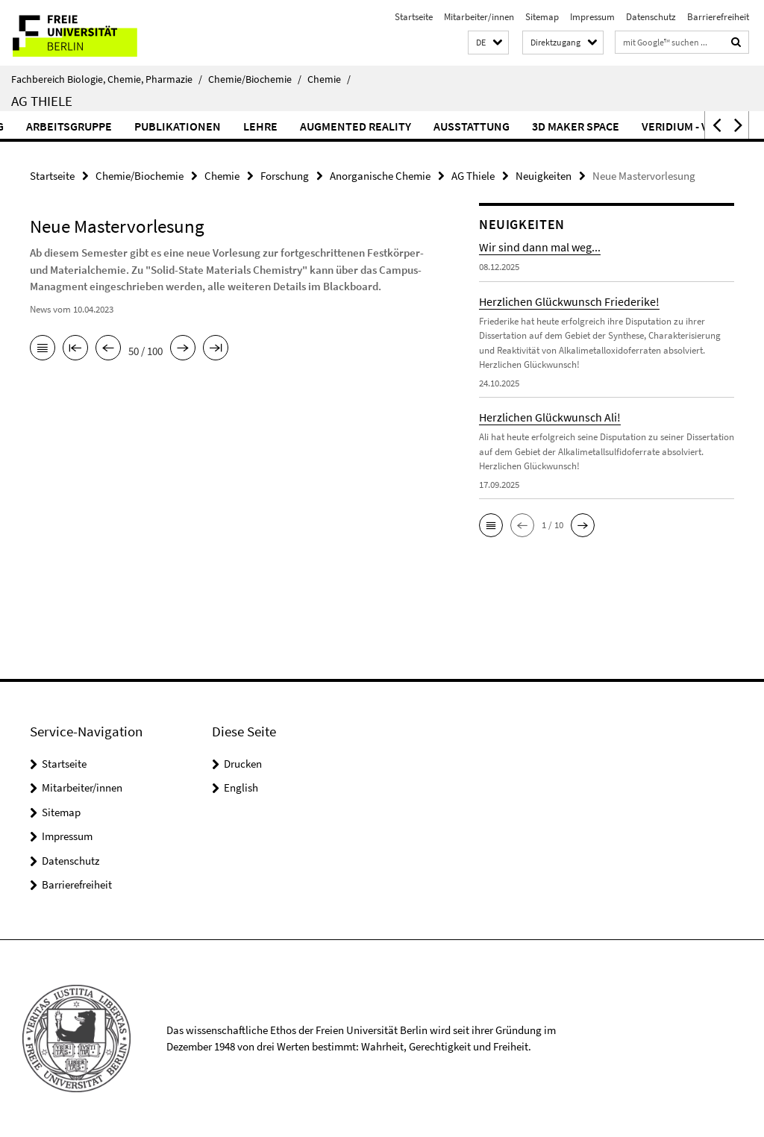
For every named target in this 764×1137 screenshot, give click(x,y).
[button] (488, 43)
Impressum (592, 16)
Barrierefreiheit (718, 16)
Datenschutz (651, 16)
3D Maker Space (619, 126)
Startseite (414, 16)
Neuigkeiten (544, 176)
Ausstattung (516, 126)
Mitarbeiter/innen (479, 16)
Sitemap (542, 16)
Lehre (304, 126)
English (241, 787)
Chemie (329, 79)
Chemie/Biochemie (254, 79)
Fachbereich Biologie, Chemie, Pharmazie (106, 79)
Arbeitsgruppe (113, 126)
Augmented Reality (399, 126)
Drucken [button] (243, 764)
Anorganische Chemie (380, 176)
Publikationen (221, 126)
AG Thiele (41, 101)
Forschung (284, 176)
